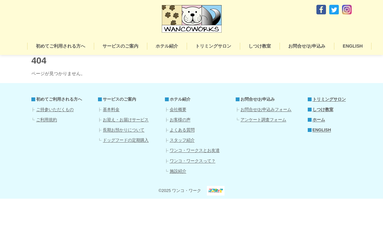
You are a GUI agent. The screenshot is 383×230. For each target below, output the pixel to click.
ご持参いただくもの (55, 109)
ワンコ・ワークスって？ (193, 160)
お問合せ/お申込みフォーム (266, 109)
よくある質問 (182, 129)
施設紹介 (178, 171)
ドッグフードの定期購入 (126, 140)
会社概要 (178, 109)
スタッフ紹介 (182, 140)
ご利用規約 (46, 119)
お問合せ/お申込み (306, 46)
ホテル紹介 (167, 46)
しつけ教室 (260, 46)
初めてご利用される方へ (60, 46)
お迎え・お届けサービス (126, 119)
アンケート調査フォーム (263, 119)
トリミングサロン (213, 46)
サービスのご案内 (120, 46)
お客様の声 (180, 119)
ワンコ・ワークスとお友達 (195, 150)
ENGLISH (353, 46)
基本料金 (111, 109)
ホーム (19, 46)
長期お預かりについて (123, 129)
